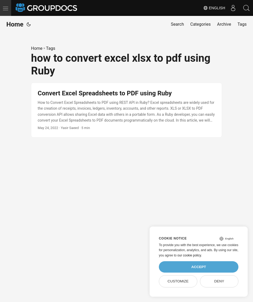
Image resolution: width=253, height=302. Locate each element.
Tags (50, 48)
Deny (219, 281)
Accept (198, 267)
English (214, 8)
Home (14, 24)
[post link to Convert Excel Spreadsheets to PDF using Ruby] (126, 110)
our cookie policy (189, 255)
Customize (178, 281)
